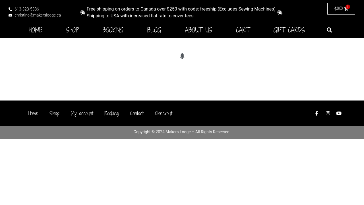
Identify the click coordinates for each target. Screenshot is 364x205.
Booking (113, 30)
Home (36, 30)
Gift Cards (289, 30)
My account (82, 113)
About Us (198, 30)
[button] (329, 29)
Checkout (163, 113)
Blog (154, 30)
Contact (137, 113)
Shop (72, 30)
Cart (243, 30)
